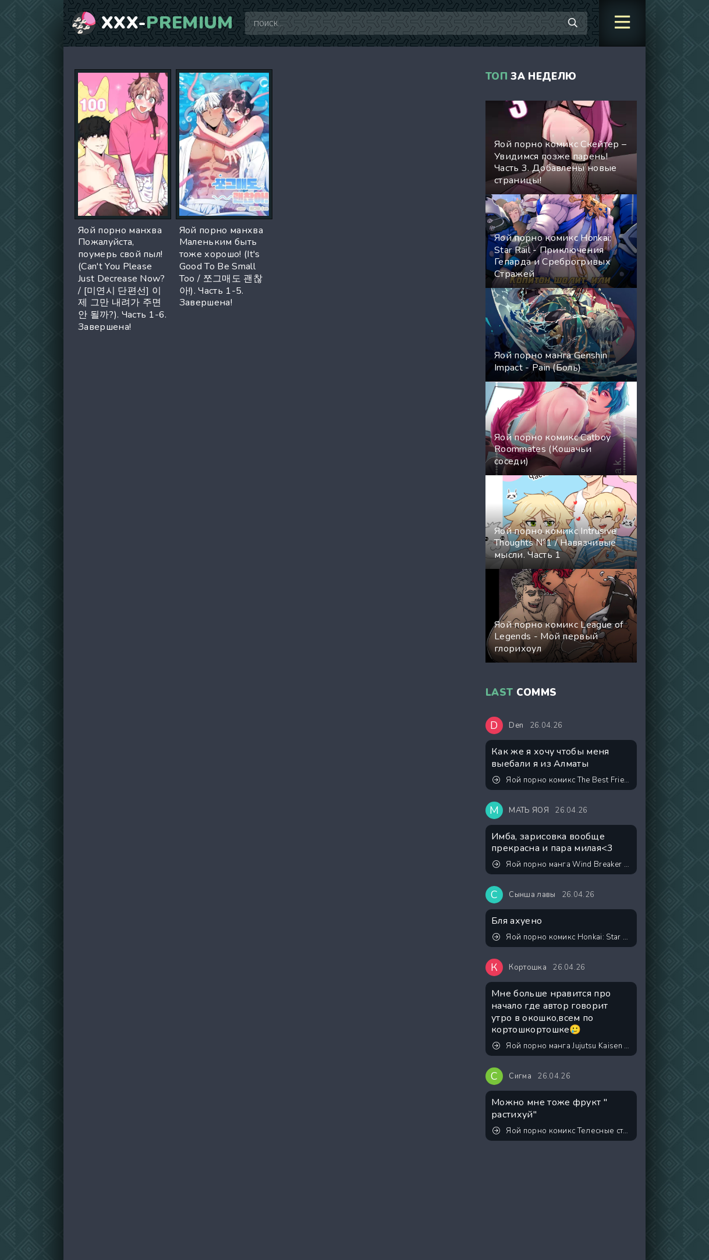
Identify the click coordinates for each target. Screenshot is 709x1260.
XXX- (167, 23)
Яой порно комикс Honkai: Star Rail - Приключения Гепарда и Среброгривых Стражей (561, 937)
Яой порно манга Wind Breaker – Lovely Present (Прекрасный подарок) (561, 864)
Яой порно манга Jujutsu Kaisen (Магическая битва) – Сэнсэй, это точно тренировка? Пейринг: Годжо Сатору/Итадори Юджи (561, 1046)
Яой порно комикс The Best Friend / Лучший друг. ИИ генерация (561, 780)
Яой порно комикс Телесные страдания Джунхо (561, 1131)
